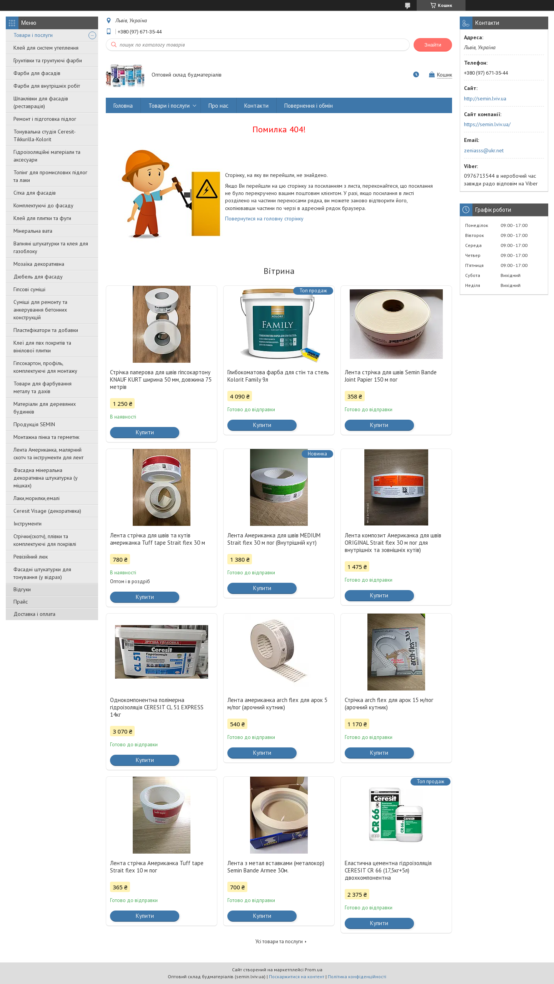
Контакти (256, 105)
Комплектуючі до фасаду (43, 205)
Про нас (219, 105)
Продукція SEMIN (34, 424)
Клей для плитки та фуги (42, 218)
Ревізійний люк (30, 556)
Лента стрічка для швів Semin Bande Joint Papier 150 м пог (391, 376)
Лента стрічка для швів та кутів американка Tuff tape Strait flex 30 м (157, 539)
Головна (123, 105)
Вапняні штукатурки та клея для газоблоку (50, 247)
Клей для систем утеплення (45, 47)
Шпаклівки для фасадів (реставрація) (40, 102)
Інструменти (27, 523)
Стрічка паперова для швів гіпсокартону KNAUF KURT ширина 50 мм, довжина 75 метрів (161, 379)
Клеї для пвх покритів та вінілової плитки (42, 346)
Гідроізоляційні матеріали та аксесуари (46, 155)
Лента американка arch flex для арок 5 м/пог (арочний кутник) (277, 703)
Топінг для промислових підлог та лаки (50, 176)
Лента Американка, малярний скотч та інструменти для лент (48, 453)
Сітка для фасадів (34, 192)
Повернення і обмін (308, 105)
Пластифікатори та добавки (45, 330)
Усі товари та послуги (279, 941)
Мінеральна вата (32, 230)
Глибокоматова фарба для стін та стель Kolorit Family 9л (278, 376)
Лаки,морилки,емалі (36, 498)
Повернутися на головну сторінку (264, 218)
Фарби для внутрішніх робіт (46, 85)
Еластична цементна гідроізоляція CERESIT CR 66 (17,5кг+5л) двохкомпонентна (388, 870)
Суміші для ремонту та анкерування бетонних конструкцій (40, 310)
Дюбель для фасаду (38, 276)
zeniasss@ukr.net (484, 150)
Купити (145, 432)
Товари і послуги (33, 35)
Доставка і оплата (34, 613)
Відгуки (22, 589)
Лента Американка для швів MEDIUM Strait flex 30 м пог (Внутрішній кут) (273, 539)
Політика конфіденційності (357, 976)
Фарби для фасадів (36, 73)
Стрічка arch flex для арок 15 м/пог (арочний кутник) (389, 703)
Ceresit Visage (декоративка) (47, 510)
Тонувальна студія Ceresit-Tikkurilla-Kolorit (44, 135)
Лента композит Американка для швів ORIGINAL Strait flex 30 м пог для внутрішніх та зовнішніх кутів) (393, 543)
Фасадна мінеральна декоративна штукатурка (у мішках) (45, 478)
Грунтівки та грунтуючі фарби (47, 60)
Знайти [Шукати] (432, 45)
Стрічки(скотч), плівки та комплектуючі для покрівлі (44, 540)
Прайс (20, 601)
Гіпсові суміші (29, 289)
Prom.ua (313, 969)
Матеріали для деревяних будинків (44, 407)
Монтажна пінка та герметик (46, 437)
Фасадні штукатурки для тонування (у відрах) (42, 573)
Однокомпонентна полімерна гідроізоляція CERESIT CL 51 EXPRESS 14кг (157, 707)
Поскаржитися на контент (296, 976)
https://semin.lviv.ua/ (487, 124)
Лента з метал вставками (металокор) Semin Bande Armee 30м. (275, 866)
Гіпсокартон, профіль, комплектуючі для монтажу (45, 367)
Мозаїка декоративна (38, 263)
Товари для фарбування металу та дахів (42, 387)
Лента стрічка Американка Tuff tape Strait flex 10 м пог (157, 866)
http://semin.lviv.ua (485, 98)
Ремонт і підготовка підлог (44, 118)
